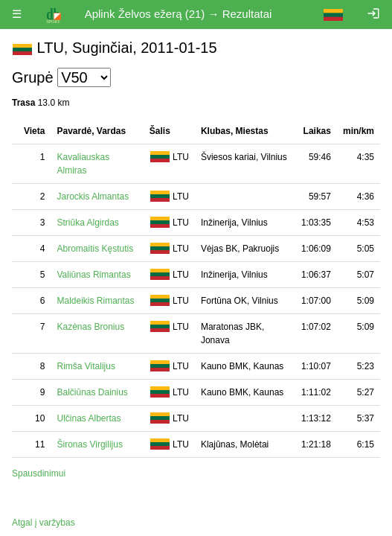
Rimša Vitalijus (86, 366)
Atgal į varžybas (43, 522)
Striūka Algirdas (87, 222)
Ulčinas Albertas (89, 418)
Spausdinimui (38, 473)
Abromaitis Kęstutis (95, 248)
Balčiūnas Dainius (92, 392)
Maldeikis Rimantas (95, 301)
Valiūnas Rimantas (93, 274)
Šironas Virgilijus (89, 444)
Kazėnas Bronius (90, 327)
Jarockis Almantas (93, 196)
